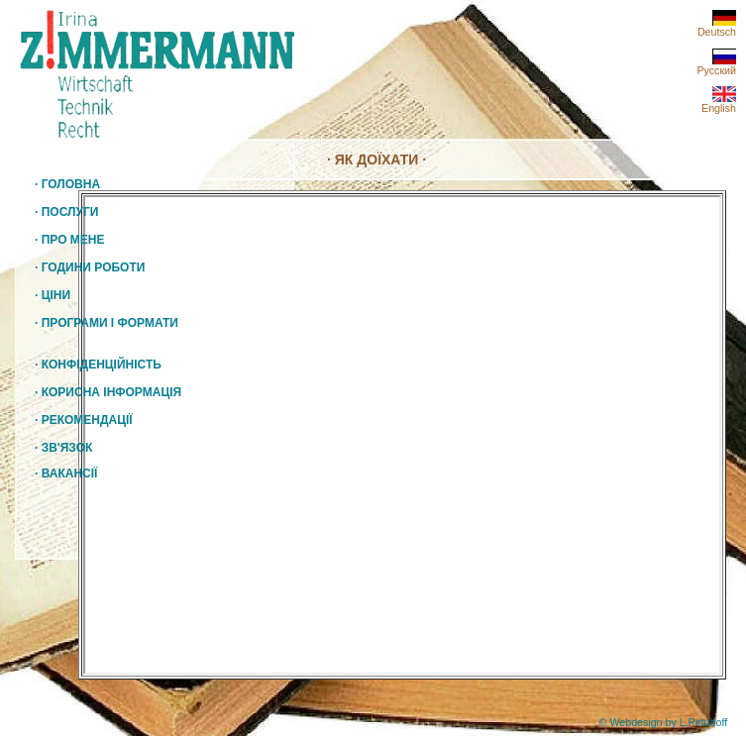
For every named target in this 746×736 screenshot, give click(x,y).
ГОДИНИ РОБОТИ (94, 267)
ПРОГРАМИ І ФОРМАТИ (110, 323)
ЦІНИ (56, 295)
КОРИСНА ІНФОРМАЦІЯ (108, 392)
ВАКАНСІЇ (66, 473)
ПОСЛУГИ (70, 212)
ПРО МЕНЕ (73, 240)
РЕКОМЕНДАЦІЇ (84, 420)
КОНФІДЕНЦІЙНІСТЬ (98, 364)
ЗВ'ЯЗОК (63, 448)
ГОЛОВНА (67, 184)
